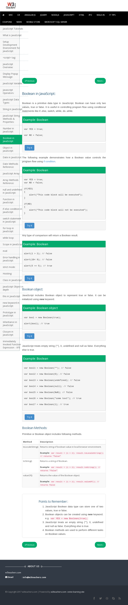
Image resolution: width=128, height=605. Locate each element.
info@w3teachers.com (34, 577)
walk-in (101, 15)
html (81, 15)
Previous (29, 80)
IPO (90, 15)
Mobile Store (33, 22)
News (19, 22)
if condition (49, 161)
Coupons (7, 22)
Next (100, 80)
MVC (11, 15)
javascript (69, 15)
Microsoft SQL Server (56, 22)
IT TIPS (112, 15)
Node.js (55, 15)
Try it (29, 147)
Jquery (43, 15)
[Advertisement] (74, 49)
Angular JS (30, 15)
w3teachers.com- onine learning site (67, 591)
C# (18, 15)
